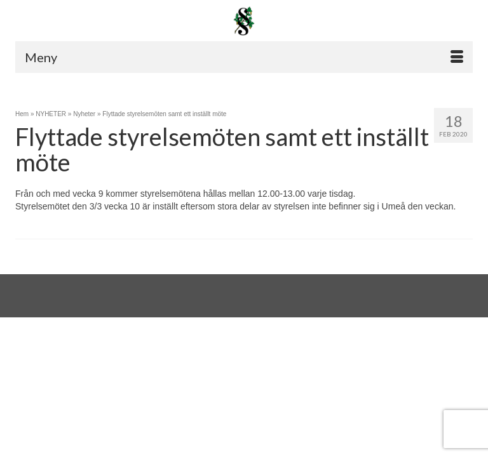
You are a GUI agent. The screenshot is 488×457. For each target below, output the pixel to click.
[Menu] (244, 57)
